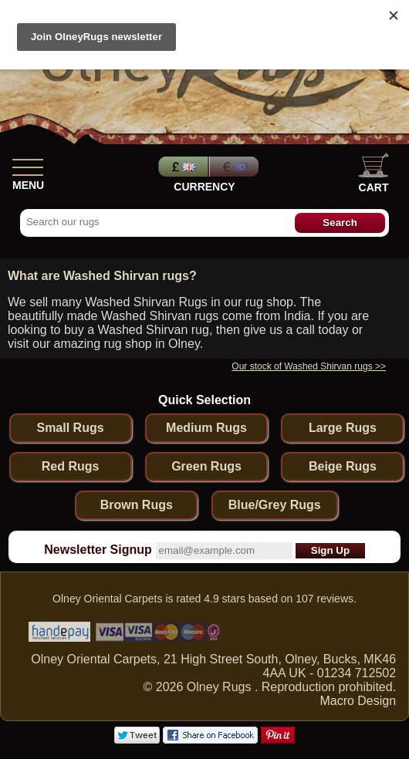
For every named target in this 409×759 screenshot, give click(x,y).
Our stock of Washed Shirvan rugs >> (309, 366)
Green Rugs (206, 466)
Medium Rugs (206, 427)
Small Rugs (69, 427)
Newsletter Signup (98, 549)
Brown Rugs (136, 504)
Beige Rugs (343, 466)
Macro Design (357, 700)
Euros (235, 166)
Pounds (181, 166)
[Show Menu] (27, 164)
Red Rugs (71, 466)
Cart (373, 173)
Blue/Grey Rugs (274, 504)
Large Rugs (343, 427)
